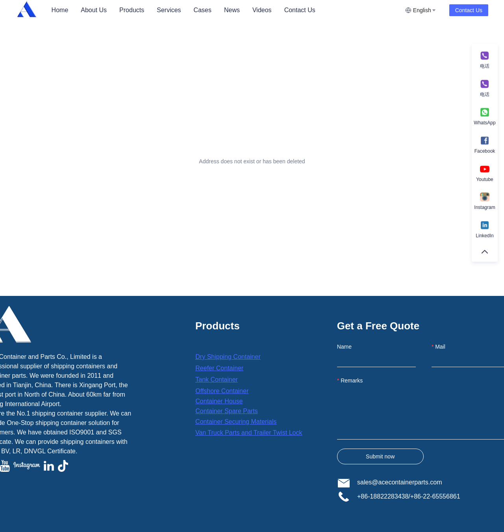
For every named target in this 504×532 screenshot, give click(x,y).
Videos (262, 10)
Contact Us (299, 10)
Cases (202, 10)
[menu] (225, 10)
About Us (94, 10)
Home (60, 10)
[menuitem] (60, 10)
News (232, 10)
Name (344, 347)
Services (169, 10)
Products (131, 10)
